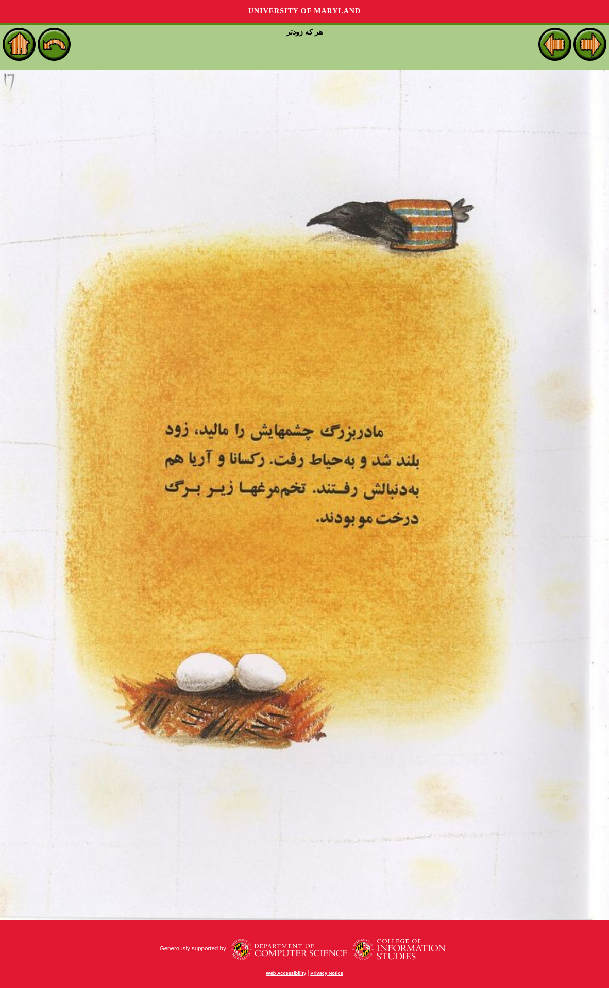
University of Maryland (304, 11)
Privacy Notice (326, 973)
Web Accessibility (286, 973)
